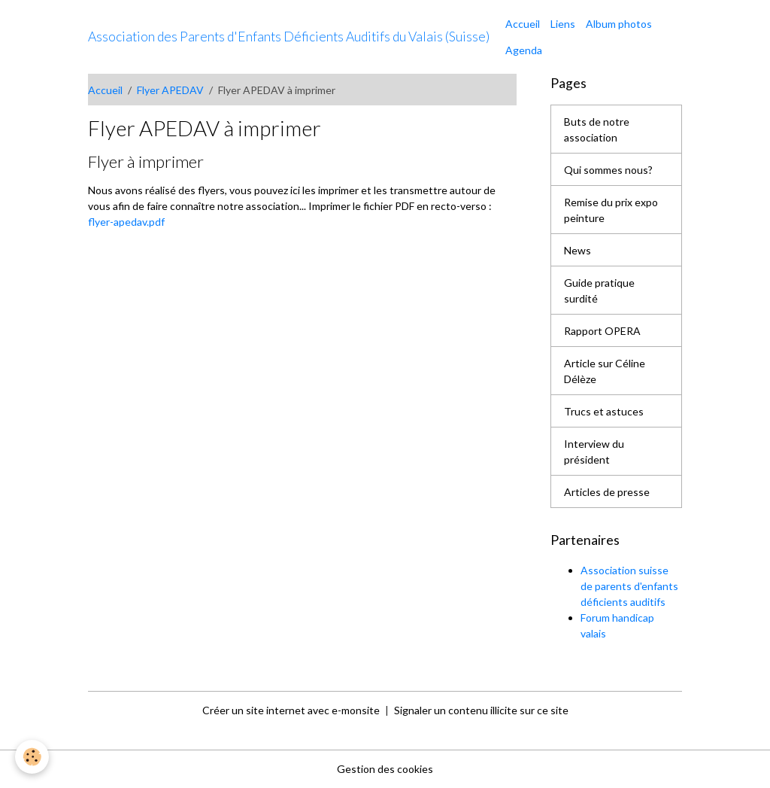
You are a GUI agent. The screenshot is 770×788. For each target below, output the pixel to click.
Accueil (522, 23)
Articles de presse (607, 491)
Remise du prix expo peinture (611, 210)
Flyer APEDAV (170, 90)
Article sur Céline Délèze (604, 371)
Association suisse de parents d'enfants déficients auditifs (629, 586)
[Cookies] (32, 757)
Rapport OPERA (602, 330)
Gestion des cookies (385, 768)
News (577, 250)
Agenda (523, 50)
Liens (562, 23)
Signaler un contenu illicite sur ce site (481, 710)
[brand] (289, 37)
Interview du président (594, 451)
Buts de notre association (596, 129)
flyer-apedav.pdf (126, 221)
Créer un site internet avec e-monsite (291, 710)
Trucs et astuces (604, 411)
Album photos (619, 23)
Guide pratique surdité (599, 290)
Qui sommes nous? (608, 169)
